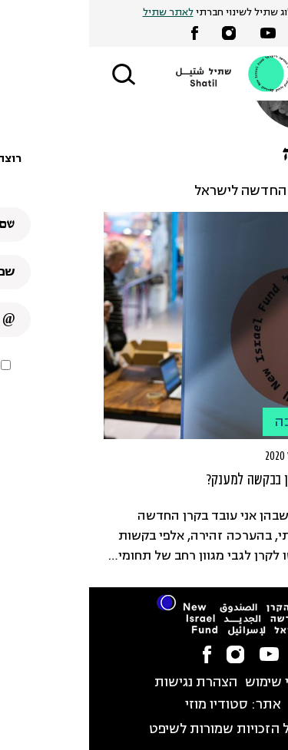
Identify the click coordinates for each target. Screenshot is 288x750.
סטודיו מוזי (127, 705)
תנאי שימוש (189, 683)
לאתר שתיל (79, 12)
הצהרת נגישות (106, 683)
